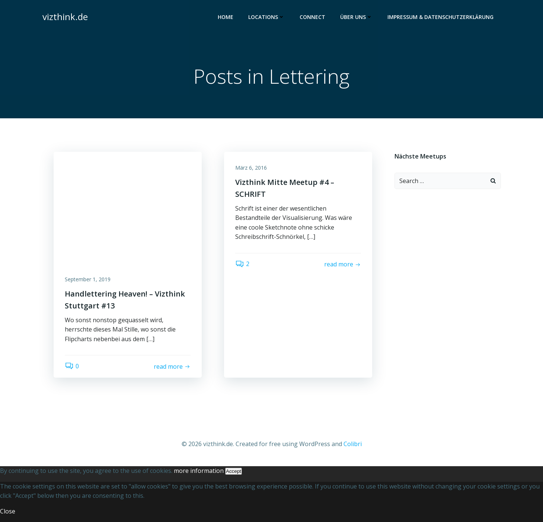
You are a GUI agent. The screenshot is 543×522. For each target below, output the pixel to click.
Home (225, 16)
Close (7, 511)
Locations (266, 16)
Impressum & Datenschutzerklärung (440, 16)
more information (199, 471)
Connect (312, 16)
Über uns (356, 16)
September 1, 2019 (88, 279)
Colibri (353, 444)
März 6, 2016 (251, 167)
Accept (233, 471)
